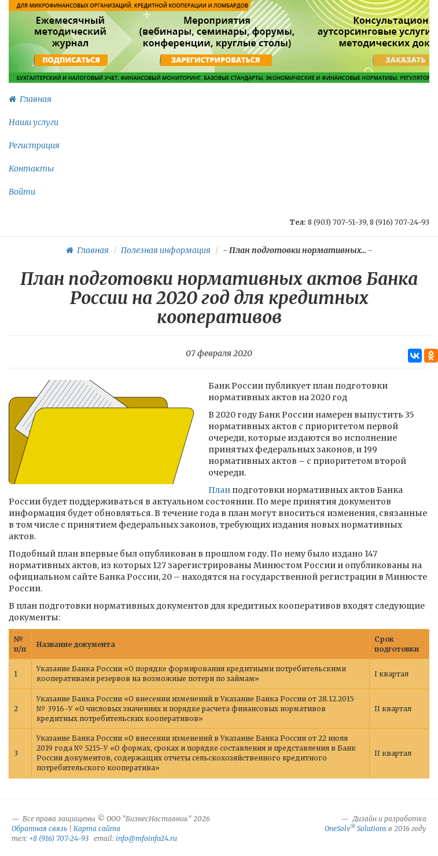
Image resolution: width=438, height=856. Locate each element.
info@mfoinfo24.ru (146, 838)
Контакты (31, 168)
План (219, 490)
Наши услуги (33, 122)
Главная (30, 99)
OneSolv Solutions (356, 828)
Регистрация (34, 145)
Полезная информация (166, 250)
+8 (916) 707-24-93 (59, 838)
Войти (22, 191)
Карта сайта (96, 828)
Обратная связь (39, 828)
